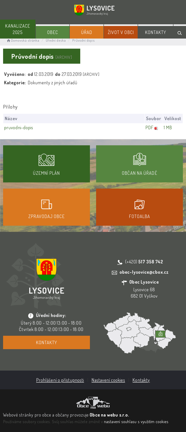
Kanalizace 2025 (17, 29)
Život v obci (121, 32)
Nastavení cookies (108, 380)
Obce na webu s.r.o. (109, 415)
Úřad (86, 32)
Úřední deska (56, 40)
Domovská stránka (22, 40)
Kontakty (155, 32)
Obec (52, 32)
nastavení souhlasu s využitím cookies (136, 421)
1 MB (168, 127)
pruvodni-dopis (18, 127)
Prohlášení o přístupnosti (60, 380)
